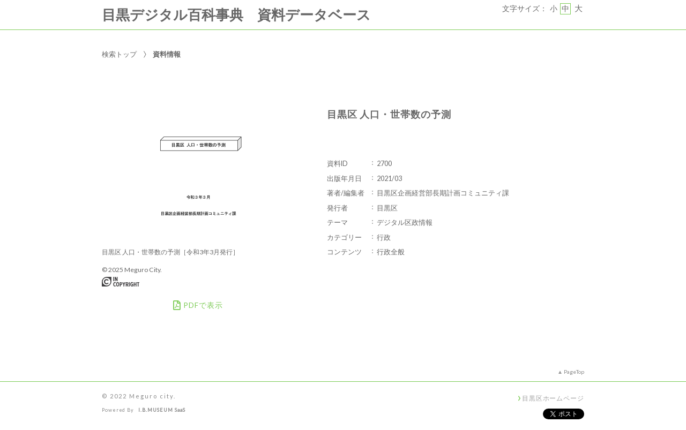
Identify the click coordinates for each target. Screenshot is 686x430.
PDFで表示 (198, 305)
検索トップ (119, 54)
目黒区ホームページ (553, 398)
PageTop (574, 371)
